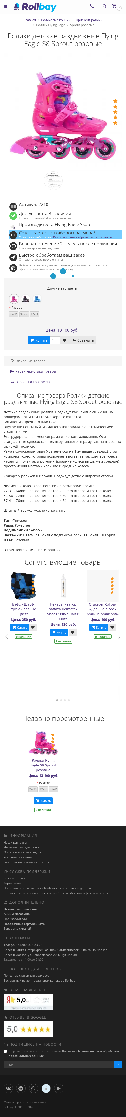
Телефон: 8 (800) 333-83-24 (23, 945)
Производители (15, 919)
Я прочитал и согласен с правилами (61, 1053)
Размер (17, 307)
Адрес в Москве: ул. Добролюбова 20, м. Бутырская (40, 955)
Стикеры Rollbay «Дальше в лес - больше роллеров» (103, 609)
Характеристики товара (33, 371)
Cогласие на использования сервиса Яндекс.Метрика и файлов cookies (56, 893)
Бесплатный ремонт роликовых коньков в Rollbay (39, 980)
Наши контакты (15, 842)
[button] (116, 6)
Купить (19, 627)
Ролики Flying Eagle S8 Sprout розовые (43, 765)
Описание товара (28, 361)
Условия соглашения (19, 857)
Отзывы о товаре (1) (30, 381)
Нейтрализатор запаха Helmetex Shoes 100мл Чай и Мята (63, 611)
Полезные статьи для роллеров (26, 975)
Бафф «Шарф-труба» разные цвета (23, 609)
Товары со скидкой (17, 928)
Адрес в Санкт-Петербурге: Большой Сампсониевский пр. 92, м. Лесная (55, 950)
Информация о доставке (21, 847)
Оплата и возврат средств (22, 852)
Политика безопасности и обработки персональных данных (47, 888)
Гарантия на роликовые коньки (27, 862)
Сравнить (83, 340)
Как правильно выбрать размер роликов (82, 237)
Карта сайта (12, 883)
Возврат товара (15, 878)
